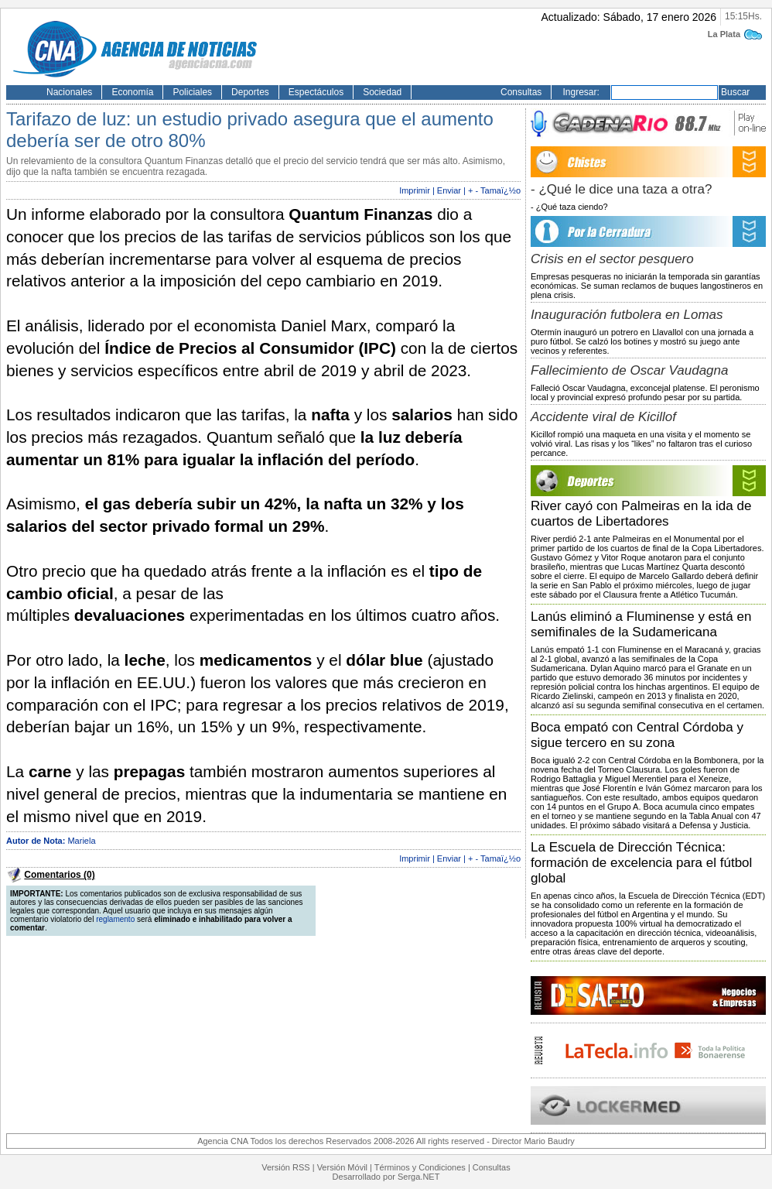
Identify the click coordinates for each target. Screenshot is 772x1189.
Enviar (449, 190)
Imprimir (414, 190)
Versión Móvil (342, 1167)
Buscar (735, 92)
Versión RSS (285, 1167)
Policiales (192, 92)
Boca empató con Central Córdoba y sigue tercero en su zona (637, 735)
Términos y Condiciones (420, 1167)
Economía (132, 92)
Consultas (520, 92)
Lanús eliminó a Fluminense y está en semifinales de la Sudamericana (641, 624)
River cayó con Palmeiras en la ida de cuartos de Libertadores (641, 514)
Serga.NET (418, 1176)
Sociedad (382, 92)
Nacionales (69, 92)
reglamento (115, 919)
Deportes (250, 92)
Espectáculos (316, 92)
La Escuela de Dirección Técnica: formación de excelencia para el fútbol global (641, 863)
